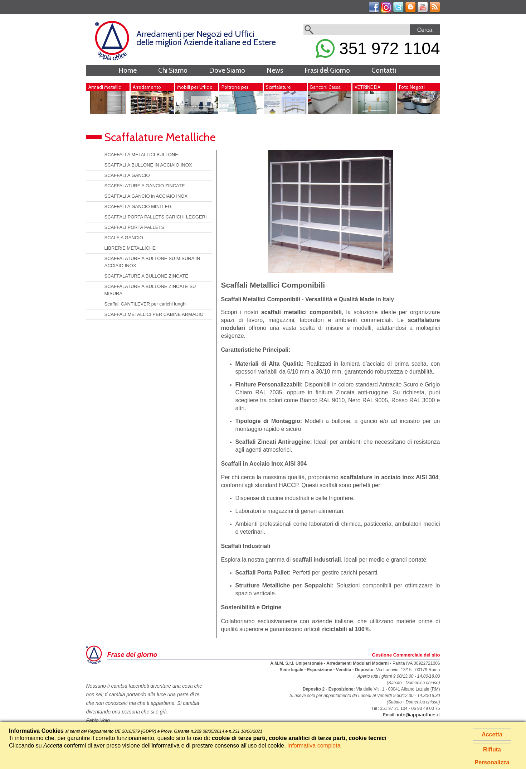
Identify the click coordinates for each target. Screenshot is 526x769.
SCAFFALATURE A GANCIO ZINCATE (144, 185)
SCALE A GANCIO (123, 237)
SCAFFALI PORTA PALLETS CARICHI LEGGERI (155, 217)
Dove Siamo (227, 70)
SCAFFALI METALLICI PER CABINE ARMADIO (154, 314)
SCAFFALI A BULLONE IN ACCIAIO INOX (148, 165)
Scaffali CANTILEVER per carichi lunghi (145, 304)
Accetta (492, 734)
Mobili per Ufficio (195, 87)
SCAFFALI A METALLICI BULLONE (141, 154)
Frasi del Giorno (327, 70)
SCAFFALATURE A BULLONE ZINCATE (146, 276)
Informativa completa (314, 745)
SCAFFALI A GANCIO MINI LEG (138, 206)
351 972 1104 (378, 48)
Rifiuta (492, 749)
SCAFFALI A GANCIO (127, 175)
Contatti (383, 70)
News (275, 70)
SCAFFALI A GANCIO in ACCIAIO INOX (146, 196)
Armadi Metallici (105, 87)
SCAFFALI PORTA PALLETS (134, 227)
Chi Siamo (172, 70)
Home (127, 70)
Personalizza (492, 762)
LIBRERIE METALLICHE (130, 248)
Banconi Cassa (325, 87)
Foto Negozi (412, 87)
